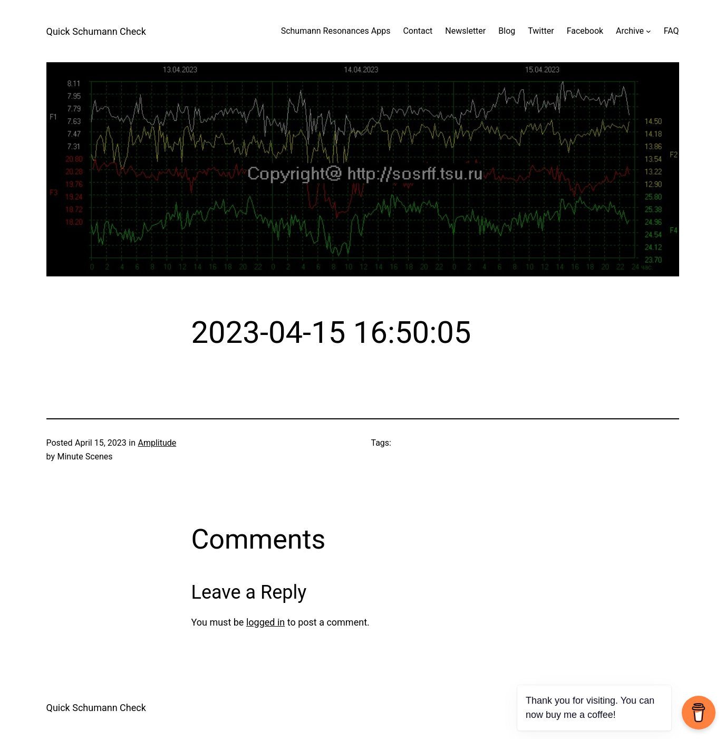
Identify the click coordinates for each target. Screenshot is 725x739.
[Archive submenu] (648, 31)
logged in (265, 622)
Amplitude (157, 443)
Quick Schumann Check (96, 31)
